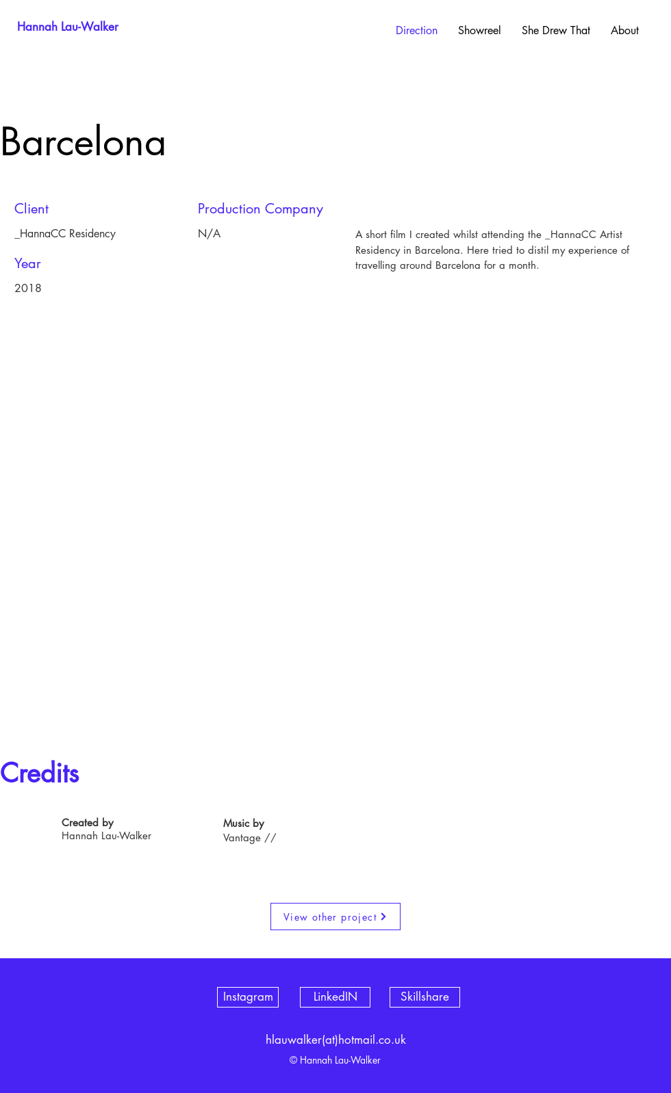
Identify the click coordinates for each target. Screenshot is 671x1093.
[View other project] (335, 916)
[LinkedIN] (335, 997)
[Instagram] (248, 997)
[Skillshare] (425, 997)
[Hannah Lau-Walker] (67, 27)
